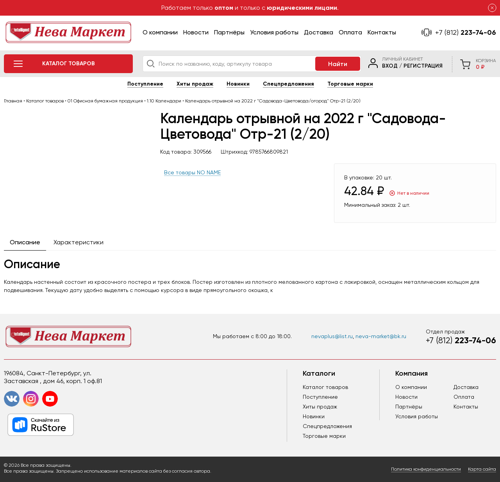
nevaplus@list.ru (332, 336)
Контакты (382, 32)
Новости (196, 32)
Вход (390, 66)
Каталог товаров (325, 387)
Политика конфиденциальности (426, 469)
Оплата (350, 32)
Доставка (318, 32)
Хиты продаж (195, 84)
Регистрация (423, 66)
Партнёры (229, 32)
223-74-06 (465, 32)
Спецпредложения (288, 84)
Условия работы (274, 32)
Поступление (145, 84)
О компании (160, 32)
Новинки (238, 84)
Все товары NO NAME (192, 172)
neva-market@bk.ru (380, 336)
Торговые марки (350, 84)
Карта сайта (482, 469)
